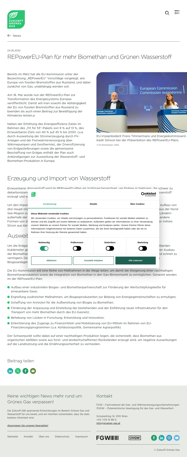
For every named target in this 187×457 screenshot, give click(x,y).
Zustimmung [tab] (49, 204)
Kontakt (28, 436)
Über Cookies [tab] (137, 204)
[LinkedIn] (10, 371)
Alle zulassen (135, 260)
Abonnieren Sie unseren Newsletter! (27, 426)
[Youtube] (177, 438)
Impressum (81, 436)
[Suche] (167, 13)
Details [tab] (93, 204)
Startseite (12, 436)
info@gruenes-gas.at (108, 423)
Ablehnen (51, 260)
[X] (18, 371)
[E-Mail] (33, 371)
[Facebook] (25, 371)
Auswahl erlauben (93, 260)
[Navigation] (177, 13)
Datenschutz (62, 436)
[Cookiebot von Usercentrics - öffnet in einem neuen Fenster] (143, 194)
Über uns (44, 436)
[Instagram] (169, 438)
